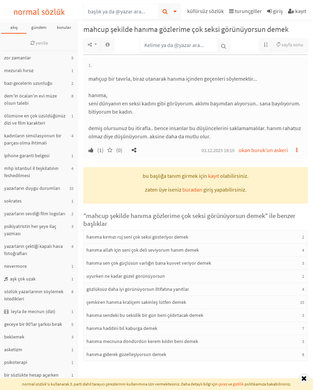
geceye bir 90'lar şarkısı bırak (33, 324)
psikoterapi (15, 362)
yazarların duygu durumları (32, 188)
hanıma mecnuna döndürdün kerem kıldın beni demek (142, 341)
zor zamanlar (17, 58)
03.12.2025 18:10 (218, 150)
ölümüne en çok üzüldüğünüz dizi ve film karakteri (34, 119)
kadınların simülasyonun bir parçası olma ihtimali (32, 139)
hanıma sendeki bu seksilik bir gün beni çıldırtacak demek (144, 315)
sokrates (13, 201)
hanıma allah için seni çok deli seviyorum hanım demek (142, 250)
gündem (39, 27)
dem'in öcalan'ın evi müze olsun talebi (30, 99)
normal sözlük (39, 11)
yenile (39, 43)
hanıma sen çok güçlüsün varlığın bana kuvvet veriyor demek (148, 263)
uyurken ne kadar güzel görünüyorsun (125, 276)
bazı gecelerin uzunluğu (28, 83)
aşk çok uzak (20, 279)
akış (13, 27)
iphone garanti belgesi (26, 155)
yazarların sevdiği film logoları (34, 213)
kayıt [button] (213, 175)
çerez (222, 384)
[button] (206, 12)
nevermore (15, 266)
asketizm (13, 349)
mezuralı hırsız (19, 70)
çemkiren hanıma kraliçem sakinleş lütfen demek (136, 302)
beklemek (14, 337)
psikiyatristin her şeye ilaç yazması (30, 230)
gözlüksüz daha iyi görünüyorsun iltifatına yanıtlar (137, 289)
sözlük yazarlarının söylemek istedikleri (33, 295)
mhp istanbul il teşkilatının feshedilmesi (31, 172)
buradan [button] (192, 189)
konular (64, 27)
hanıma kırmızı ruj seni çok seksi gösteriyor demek (137, 237)
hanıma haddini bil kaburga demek (121, 328)
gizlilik (238, 384)
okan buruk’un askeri (263, 150)
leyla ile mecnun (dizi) (29, 311)
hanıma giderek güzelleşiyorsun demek (126, 354)
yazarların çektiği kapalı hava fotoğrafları (33, 249)
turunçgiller (245, 11)
